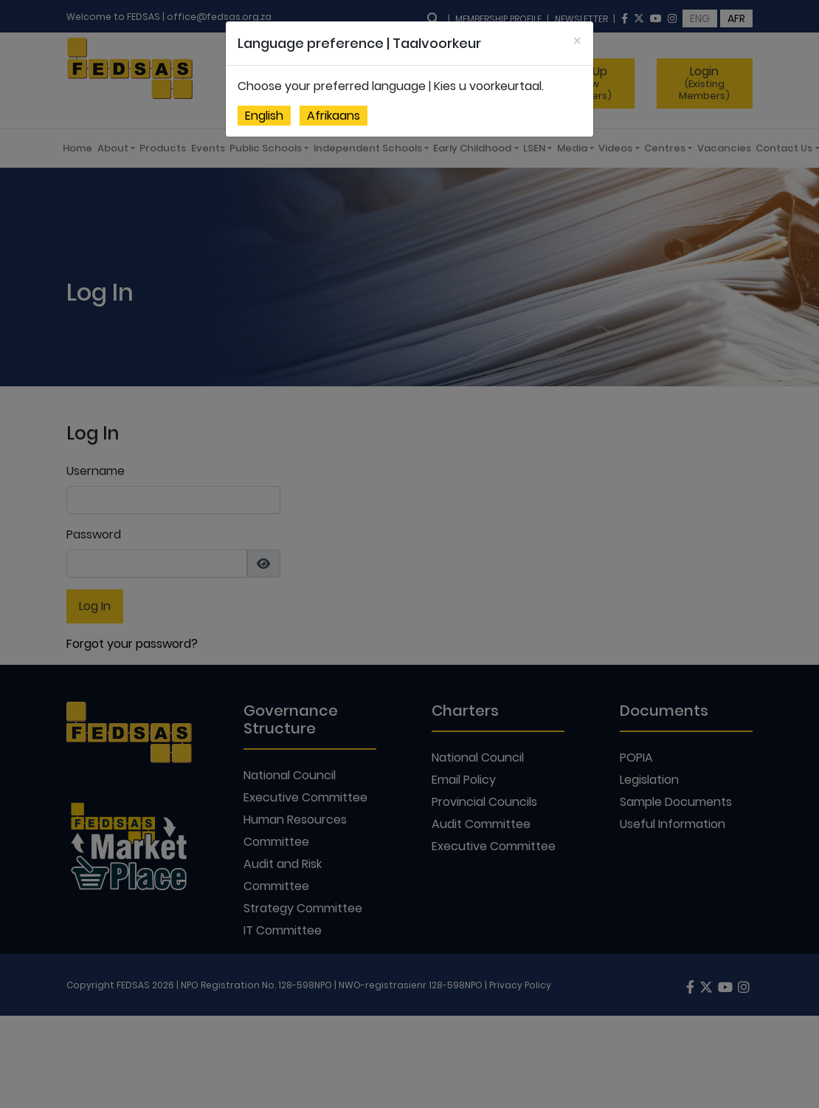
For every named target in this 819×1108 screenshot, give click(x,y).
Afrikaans (333, 115)
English (264, 115)
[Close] (577, 41)
